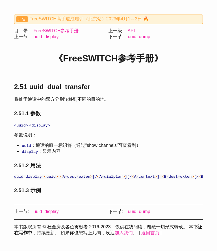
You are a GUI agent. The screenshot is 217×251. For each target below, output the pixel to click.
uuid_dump (139, 36)
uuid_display (45, 36)
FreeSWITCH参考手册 (56, 30)
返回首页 (150, 233)
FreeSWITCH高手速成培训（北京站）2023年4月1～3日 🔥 (89, 18)
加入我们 (124, 233)
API (131, 30)
